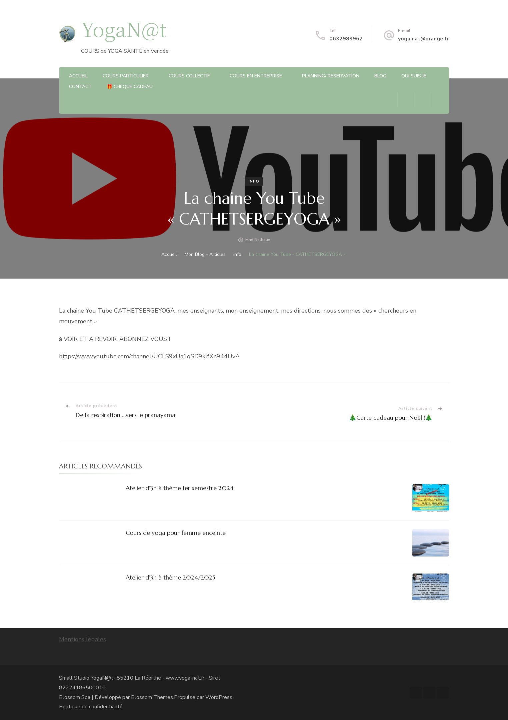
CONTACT (80, 86)
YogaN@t (124, 28)
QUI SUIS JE (413, 76)
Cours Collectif (189, 76)
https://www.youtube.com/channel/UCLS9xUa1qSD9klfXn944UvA (149, 356)
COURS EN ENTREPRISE (256, 76)
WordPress (218, 697)
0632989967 (346, 38)
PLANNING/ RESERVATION (330, 76)
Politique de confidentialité (91, 706)
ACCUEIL (78, 76)
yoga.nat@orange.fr (423, 38)
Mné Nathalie (257, 239)
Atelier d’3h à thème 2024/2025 (170, 577)
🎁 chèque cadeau (130, 86)
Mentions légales (82, 639)
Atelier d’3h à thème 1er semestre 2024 (180, 488)
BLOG (380, 76)
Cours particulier (126, 76)
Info (253, 181)
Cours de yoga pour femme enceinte (176, 532)
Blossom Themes (152, 697)
